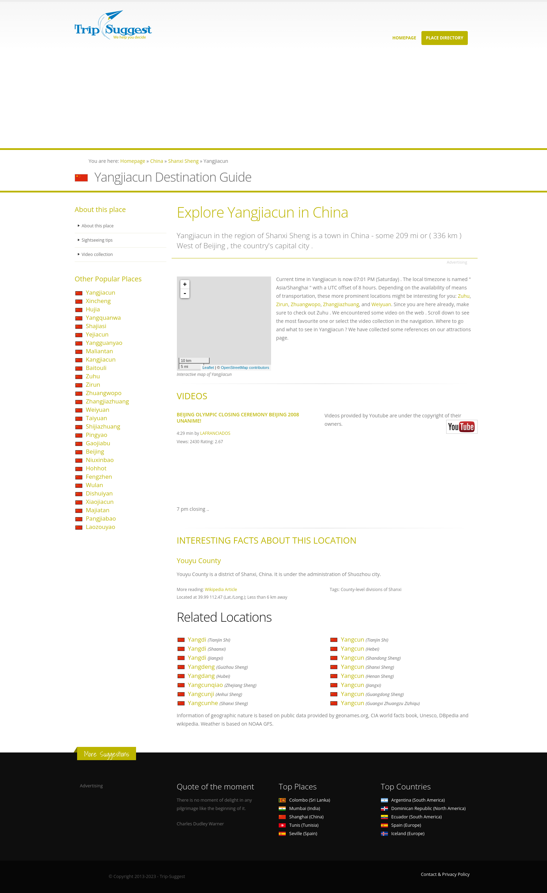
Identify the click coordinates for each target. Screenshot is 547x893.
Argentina (413, 800)
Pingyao (96, 435)
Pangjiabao (101, 518)
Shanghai (301, 817)
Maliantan (99, 351)
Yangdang (209, 676)
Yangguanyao (104, 343)
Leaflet (208, 367)
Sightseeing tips (98, 240)
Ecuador (411, 817)
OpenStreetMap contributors (245, 367)
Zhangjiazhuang (107, 401)
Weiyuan (97, 410)
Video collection (98, 254)
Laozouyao (100, 527)
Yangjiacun (100, 292)
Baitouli (96, 368)
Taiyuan (96, 418)
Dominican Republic (423, 808)
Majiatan (98, 510)
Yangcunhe (218, 703)
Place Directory (444, 38)
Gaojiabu (98, 443)
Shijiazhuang (103, 426)
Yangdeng (218, 667)
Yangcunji (215, 694)
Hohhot (96, 468)
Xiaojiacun (100, 502)
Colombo (304, 800)
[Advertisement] (209, 99)
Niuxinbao (100, 460)
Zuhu (93, 376)
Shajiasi (96, 326)
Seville (298, 834)
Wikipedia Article (221, 589)
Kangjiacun (100, 359)
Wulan (94, 485)
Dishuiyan (99, 493)
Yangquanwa (103, 317)
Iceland (403, 834)
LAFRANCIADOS (215, 433)
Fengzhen (99, 476)
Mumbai (299, 808)
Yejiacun (97, 334)
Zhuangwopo (103, 393)
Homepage (404, 38)
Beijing (95, 451)
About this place (98, 226)
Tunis (299, 825)
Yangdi (209, 639)
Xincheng (98, 301)
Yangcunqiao (222, 685)
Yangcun (364, 639)
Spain (401, 825)
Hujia (93, 309)
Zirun (93, 384)
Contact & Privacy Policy (445, 874)
